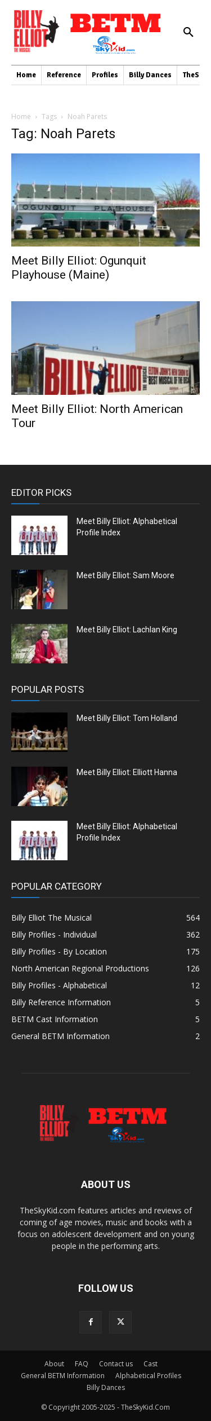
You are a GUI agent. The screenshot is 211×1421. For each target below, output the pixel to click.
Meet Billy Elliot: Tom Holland (127, 718)
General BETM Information (63, 1375)
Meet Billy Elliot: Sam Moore (125, 575)
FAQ (81, 1364)
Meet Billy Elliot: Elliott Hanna (127, 772)
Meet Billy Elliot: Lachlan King (127, 629)
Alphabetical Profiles (148, 1375)
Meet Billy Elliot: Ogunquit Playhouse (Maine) (78, 267)
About (54, 1364)
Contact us (116, 1364)
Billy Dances (106, 1387)
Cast (150, 1364)
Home (21, 116)
